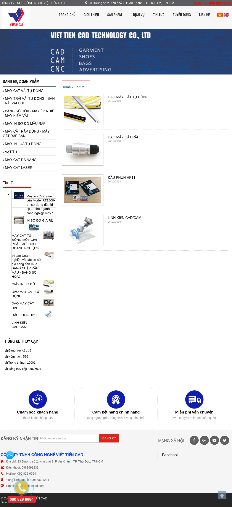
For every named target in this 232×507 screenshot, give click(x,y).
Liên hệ (204, 14)
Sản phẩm (116, 14)
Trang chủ (67, 14)
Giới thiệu (91, 14)
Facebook (170, 455)
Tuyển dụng (182, 14)
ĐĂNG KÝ (109, 438)
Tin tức (158, 14)
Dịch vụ (139, 14)
